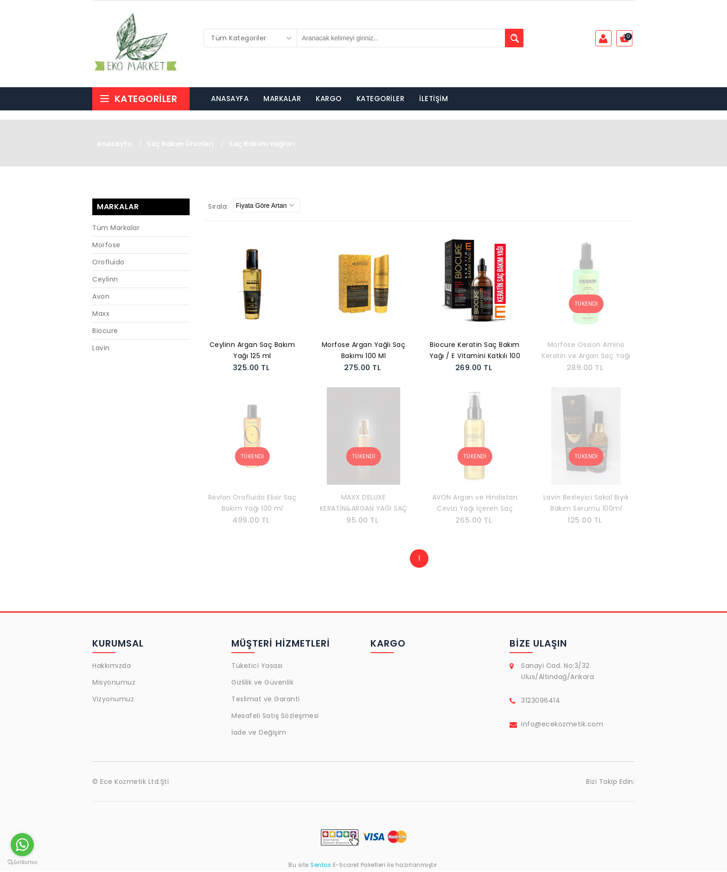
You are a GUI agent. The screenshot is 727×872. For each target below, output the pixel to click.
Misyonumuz (113, 683)
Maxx (100, 315)
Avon (100, 297)
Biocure (105, 332)
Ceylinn (105, 280)
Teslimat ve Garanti (265, 700)
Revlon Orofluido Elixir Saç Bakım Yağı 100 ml (252, 504)
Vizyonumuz (113, 700)
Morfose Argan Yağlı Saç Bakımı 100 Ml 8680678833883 (364, 352)
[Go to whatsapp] (22, 844)
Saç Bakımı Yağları (262, 145)
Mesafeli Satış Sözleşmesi (275, 717)
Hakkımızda (111, 667)
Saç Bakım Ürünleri (180, 145)
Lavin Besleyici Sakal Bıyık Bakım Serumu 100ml (586, 504)
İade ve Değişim (259, 733)
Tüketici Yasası (257, 667)
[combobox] (250, 38)
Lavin (101, 349)
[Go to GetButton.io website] (22, 862)
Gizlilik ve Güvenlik (262, 683)
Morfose (106, 246)
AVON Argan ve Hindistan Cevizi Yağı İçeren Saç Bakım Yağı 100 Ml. (475, 505)
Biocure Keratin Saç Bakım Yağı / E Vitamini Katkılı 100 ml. (475, 352)
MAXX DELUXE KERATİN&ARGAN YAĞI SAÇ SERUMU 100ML (364, 505)
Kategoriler (138, 100)
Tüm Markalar (116, 229)
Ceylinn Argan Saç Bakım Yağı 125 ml (252, 351)
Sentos (321, 866)
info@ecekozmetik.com (562, 725)
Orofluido (108, 263)
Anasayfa (114, 145)
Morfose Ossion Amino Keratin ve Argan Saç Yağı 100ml (586, 352)
